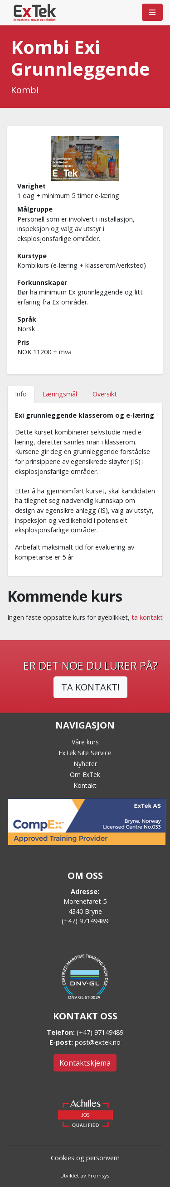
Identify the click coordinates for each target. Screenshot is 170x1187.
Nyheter (85, 763)
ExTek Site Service (85, 752)
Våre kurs (85, 742)
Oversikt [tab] (104, 394)
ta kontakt (147, 617)
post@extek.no (98, 1042)
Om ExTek (85, 774)
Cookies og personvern (85, 1157)
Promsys (98, 1175)
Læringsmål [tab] (59, 394)
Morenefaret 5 (85, 901)
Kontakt (85, 785)
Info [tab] (21, 394)
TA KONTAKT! (90, 687)
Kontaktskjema (85, 1063)
